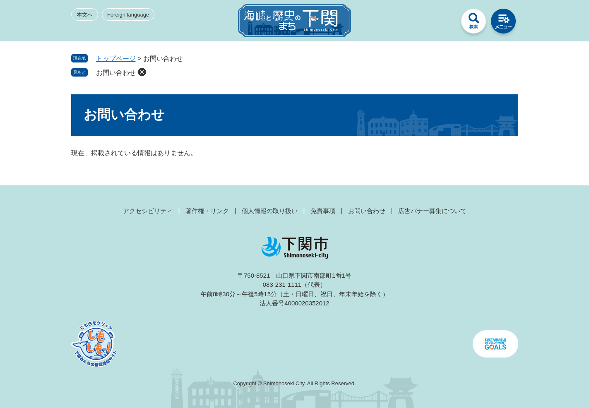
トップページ (116, 58)
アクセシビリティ (148, 211)
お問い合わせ (116, 72)
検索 (473, 23)
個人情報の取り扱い (270, 211)
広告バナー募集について (432, 211)
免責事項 (322, 211)
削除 (142, 72)
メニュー (503, 23)
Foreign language (128, 15)
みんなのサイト (444, 23)
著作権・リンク (207, 211)
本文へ (85, 15)
